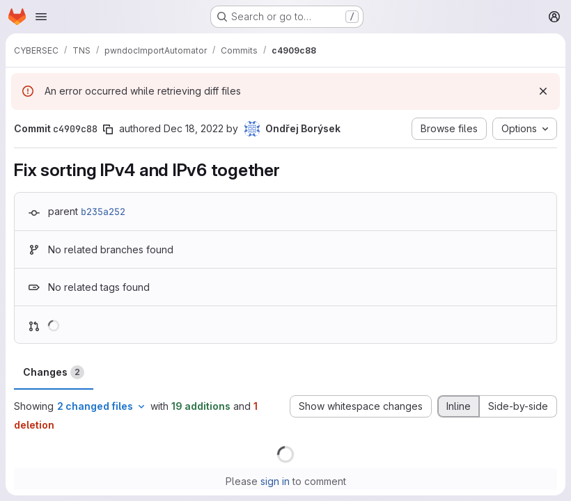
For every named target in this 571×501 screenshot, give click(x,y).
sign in (275, 481)
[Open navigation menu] (41, 17)
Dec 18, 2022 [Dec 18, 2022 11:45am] (194, 128)
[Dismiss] (543, 91)
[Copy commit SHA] (108, 129)
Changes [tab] (53, 372)
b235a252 (103, 211)
